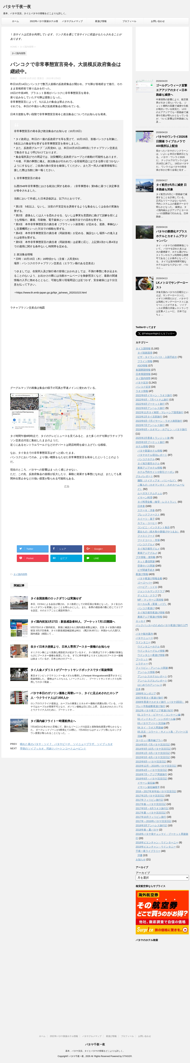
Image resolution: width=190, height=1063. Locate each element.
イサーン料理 (145, 497)
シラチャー (142, 663)
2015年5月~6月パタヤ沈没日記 (153, 757)
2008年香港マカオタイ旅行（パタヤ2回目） (160, 702)
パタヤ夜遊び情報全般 (150, 578)
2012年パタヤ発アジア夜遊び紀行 (154, 710)
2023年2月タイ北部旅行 (149, 416)
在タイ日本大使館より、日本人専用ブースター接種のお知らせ (70, 646)
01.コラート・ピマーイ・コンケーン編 (159, 714)
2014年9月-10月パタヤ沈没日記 (153, 748)
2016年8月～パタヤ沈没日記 (151, 778)
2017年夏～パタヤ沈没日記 (151, 812)
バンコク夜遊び (146, 608)
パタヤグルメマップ (72, 21)
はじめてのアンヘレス (150, 684)
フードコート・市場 (149, 540)
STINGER (127, 1056)
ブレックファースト (149, 514)
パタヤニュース (144, 638)
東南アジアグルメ (147, 552)
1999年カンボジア (146, 693)
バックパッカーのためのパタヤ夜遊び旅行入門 (162, 625)
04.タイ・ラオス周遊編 (150, 727)
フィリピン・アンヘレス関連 (152, 667)
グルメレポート (144, 476)
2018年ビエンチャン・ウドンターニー (157, 842)
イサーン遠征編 (146, 782)
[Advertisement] (66, 512)
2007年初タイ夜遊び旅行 (149, 697)
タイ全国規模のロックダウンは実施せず (56, 598)
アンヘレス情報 (146, 672)
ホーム (15, 21)
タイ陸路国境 (145, 352)
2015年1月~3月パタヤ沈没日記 (153, 753)
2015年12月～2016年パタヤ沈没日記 (156, 765)
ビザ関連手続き (146, 569)
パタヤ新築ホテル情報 (150, 450)
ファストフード (146, 535)
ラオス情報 (142, 391)
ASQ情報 (143, 365)
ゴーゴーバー (145, 582)
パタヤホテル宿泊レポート (152, 455)
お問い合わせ (158, 21)
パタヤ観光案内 (144, 633)
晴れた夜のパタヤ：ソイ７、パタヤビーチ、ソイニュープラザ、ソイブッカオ (66, 744)
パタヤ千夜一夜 (17, 7)
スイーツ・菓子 (146, 518)
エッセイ (141, 621)
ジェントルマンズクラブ (151, 591)
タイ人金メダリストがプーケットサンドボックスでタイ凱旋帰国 (72, 669)
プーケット (142, 659)
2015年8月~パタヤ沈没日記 (151, 761)
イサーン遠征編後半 (149, 787)
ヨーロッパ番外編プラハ (149, 740)
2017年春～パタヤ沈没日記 (151, 804)
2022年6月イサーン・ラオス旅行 (154, 395)
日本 (138, 689)
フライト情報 (145, 361)
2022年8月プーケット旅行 (150, 403)
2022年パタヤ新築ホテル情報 (44, 22)
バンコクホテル (146, 459)
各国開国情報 (143, 369)
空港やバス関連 (146, 565)
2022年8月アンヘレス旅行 (150, 408)
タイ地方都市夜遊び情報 (151, 612)
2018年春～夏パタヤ (147, 829)
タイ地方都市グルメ (149, 548)
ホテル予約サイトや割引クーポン (156, 472)
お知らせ (141, 859)
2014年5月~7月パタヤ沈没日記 (153, 744)
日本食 (141, 506)
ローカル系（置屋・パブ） (152, 604)
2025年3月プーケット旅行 (150, 442)
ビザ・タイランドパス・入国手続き (157, 357)
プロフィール (129, 21)
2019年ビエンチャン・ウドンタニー (156, 846)
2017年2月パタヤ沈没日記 (150, 795)
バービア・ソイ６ (147, 587)
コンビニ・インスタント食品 (154, 527)
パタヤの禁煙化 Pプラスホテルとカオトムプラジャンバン (171, 236)
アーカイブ (143, 872)
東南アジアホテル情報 (150, 467)
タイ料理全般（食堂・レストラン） (157, 501)
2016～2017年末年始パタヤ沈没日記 (156, 791)
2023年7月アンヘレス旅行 (150, 425)
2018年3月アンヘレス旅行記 (151, 825)
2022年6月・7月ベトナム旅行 (152, 399)
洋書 (140, 855)
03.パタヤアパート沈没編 (152, 723)
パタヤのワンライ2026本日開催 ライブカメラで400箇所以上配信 (172, 141)
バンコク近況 (143, 386)
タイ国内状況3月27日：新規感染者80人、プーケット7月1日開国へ (73, 621)
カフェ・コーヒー (147, 523)
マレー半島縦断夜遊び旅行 (150, 706)
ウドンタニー (143, 642)
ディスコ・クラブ (147, 595)
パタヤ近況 (142, 382)
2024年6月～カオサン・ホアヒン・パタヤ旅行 (161, 429)
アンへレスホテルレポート (152, 676)
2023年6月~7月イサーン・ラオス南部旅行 (159, 420)
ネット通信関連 (146, 561)
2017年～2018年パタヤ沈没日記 (153, 821)
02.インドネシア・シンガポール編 (157, 719)
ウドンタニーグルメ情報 (151, 650)
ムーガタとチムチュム (150, 493)
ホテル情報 (142, 446)
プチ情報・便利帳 (146, 557)
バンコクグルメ (146, 544)
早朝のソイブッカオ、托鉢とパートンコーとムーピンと (53, 748)
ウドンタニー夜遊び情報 (151, 655)
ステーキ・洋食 (146, 510)
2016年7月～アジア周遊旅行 (151, 774)
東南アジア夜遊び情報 (150, 616)
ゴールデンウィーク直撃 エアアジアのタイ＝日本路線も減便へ (171, 90)
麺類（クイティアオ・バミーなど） (157, 480)
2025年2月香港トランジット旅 (153, 437)
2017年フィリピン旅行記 (149, 799)
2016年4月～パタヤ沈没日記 (151, 770)
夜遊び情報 (101, 21)
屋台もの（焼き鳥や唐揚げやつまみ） (159, 531)
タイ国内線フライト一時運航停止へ (53, 721)
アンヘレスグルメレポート (152, 680)
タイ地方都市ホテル (149, 463)
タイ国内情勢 (20, 574)
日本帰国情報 (143, 374)
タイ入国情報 (143, 348)
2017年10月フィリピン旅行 (151, 816)
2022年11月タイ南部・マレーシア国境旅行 (160, 412)
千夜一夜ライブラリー (148, 851)
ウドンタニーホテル (149, 646)
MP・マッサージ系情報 (150, 599)
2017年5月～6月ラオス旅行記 (152, 808)
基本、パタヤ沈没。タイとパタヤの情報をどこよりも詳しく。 (95, 1051)
